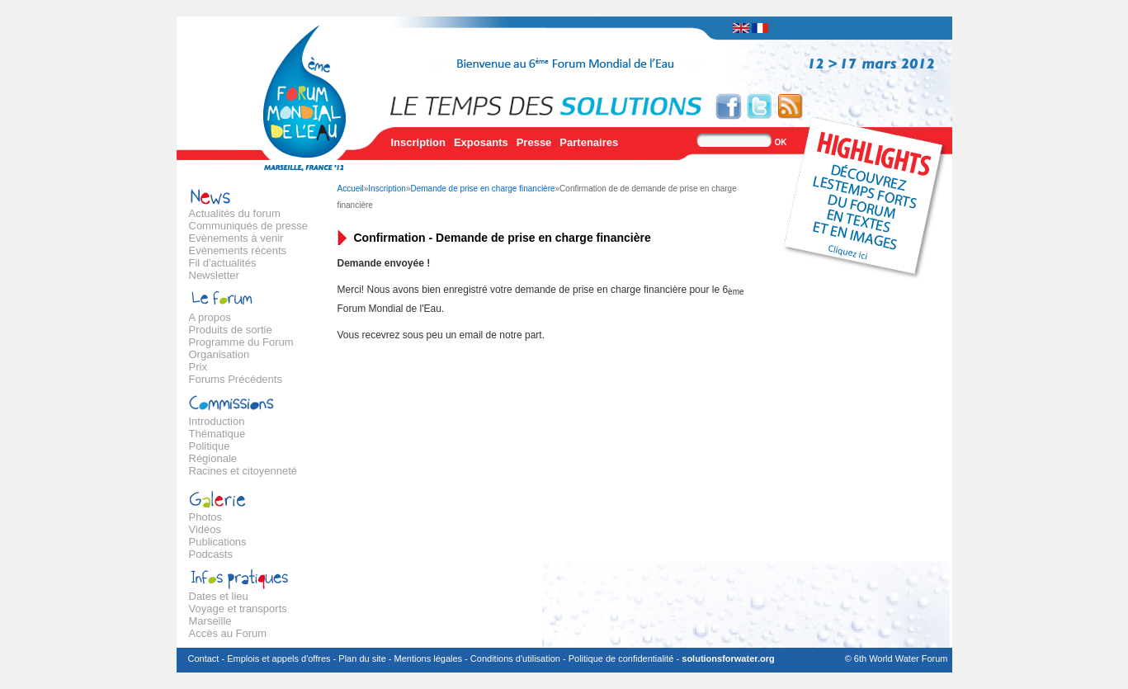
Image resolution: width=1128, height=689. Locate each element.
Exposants (481, 142)
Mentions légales (428, 658)
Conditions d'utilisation (515, 658)
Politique (209, 446)
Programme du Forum (241, 342)
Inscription (418, 142)
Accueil (350, 188)
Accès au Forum (228, 633)
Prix (198, 367)
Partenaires (588, 142)
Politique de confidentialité (621, 658)
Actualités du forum (235, 213)
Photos (205, 517)
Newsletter (214, 275)
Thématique (217, 433)
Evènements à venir (236, 238)
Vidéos (205, 529)
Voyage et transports (238, 608)
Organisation (219, 354)
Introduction (217, 421)
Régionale (213, 458)
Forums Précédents (235, 379)
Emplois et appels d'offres (278, 658)
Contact (203, 658)
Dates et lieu (218, 596)
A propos (210, 317)
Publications (218, 542)
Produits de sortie (230, 329)
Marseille (210, 621)
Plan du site (361, 658)
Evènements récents (238, 250)
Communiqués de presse (249, 225)
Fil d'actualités (223, 263)
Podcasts (211, 554)
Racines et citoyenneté (243, 471)
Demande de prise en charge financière (482, 188)
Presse (534, 142)
